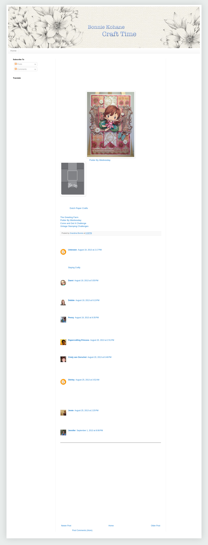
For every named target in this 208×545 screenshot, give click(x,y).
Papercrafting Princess (78, 340)
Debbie (71, 300)
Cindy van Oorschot (77, 357)
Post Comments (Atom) (82, 530)
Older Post (155, 526)
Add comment (67, 445)
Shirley (71, 380)
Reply (70, 271)
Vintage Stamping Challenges (74, 226)
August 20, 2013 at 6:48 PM (99, 357)
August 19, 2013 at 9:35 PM (87, 317)
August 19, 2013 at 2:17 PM (90, 250)
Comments (21, 69)
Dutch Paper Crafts (79, 208)
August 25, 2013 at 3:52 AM (87, 380)
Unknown (72, 250)
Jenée (71, 410)
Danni (70, 280)
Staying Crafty (74, 267)
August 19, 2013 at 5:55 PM (86, 280)
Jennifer (72, 430)
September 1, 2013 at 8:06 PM (90, 430)
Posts (18, 64)
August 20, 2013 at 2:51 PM (102, 340)
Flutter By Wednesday (100, 160)
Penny (71, 317)
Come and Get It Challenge (73, 223)
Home (13, 50)
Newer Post (66, 526)
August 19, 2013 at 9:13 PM (87, 300)
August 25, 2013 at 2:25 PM (86, 410)
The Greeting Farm (69, 217)
